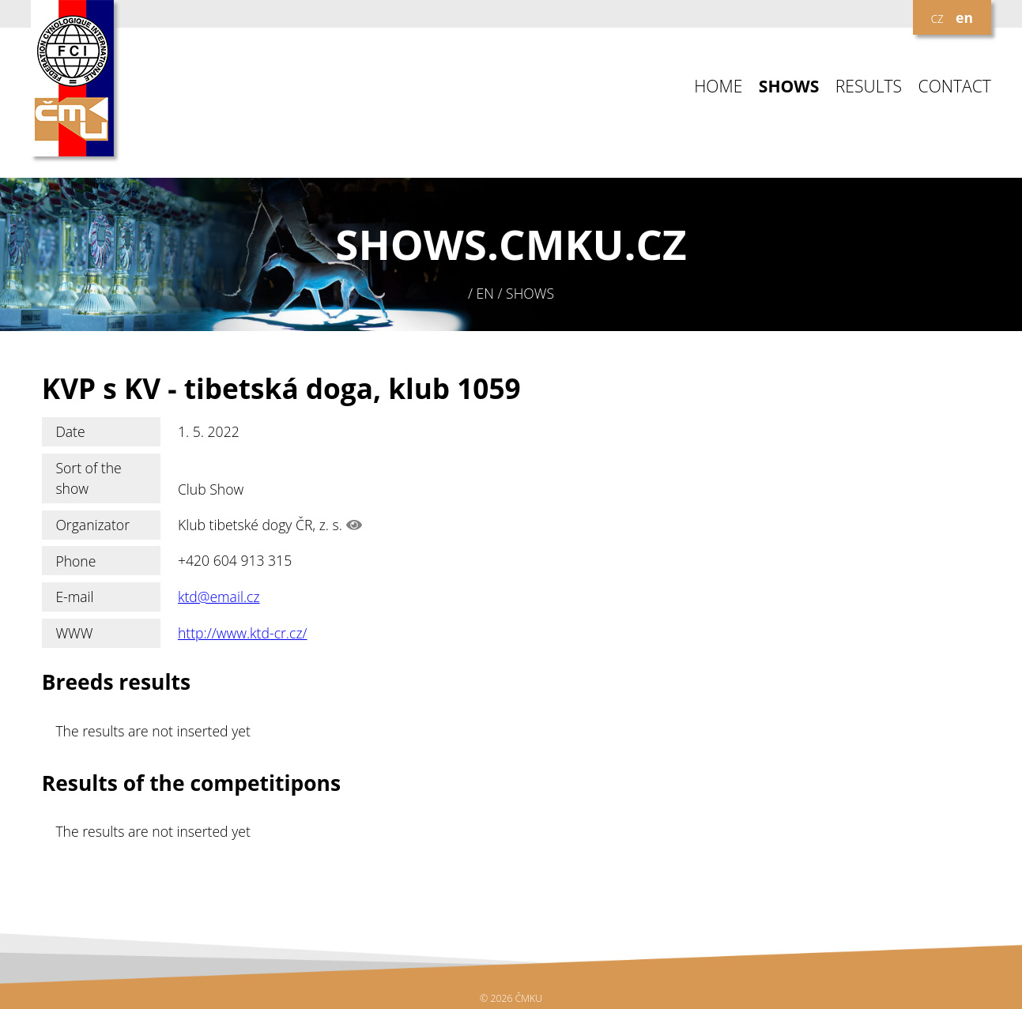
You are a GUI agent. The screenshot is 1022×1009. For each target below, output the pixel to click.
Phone (75, 561)
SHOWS (789, 86)
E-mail (74, 596)
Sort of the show (88, 478)
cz (936, 17)
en (964, 17)
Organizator (92, 524)
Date (70, 431)
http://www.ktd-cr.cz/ (242, 632)
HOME (718, 86)
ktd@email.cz (219, 596)
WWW (73, 632)
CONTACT (954, 86)
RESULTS (868, 86)
